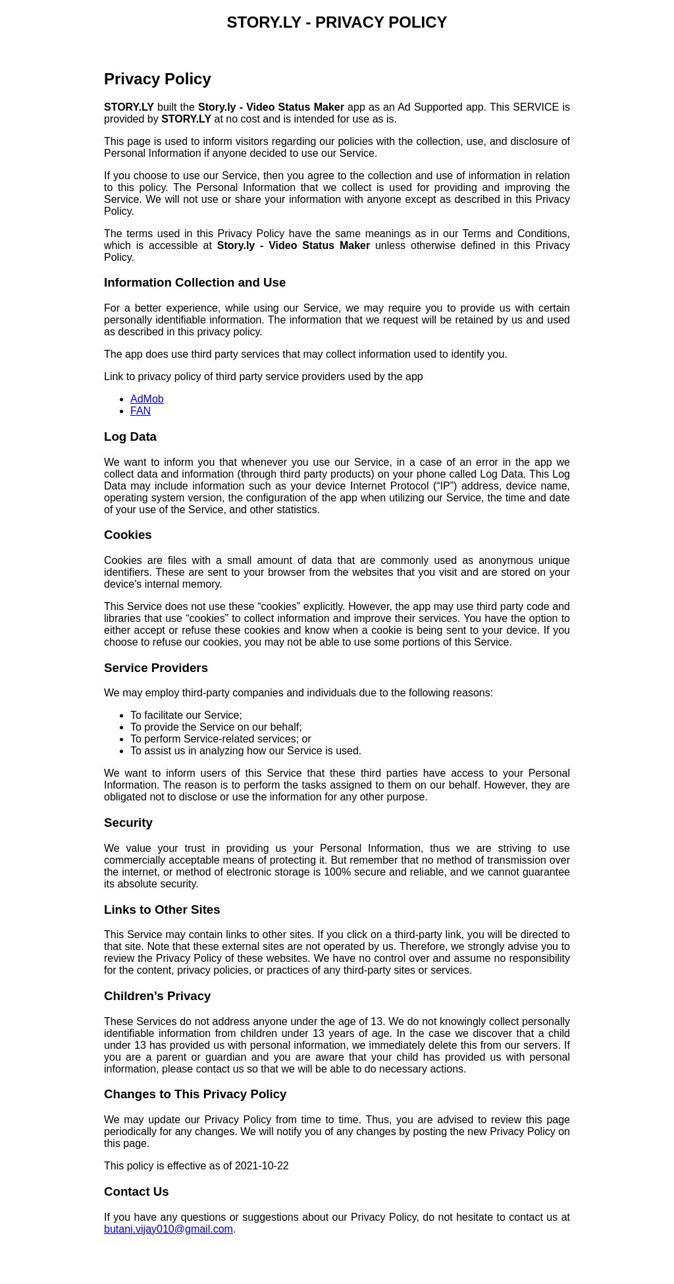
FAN (140, 410)
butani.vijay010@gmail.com (168, 1229)
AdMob (147, 399)
